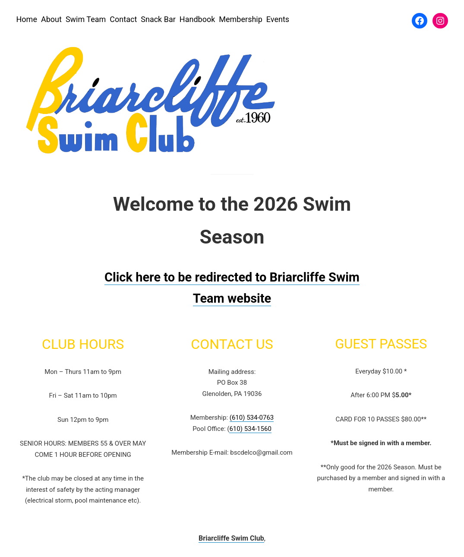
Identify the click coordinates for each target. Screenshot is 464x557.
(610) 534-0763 (252, 417)
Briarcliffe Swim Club (231, 538)
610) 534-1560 (250, 429)
